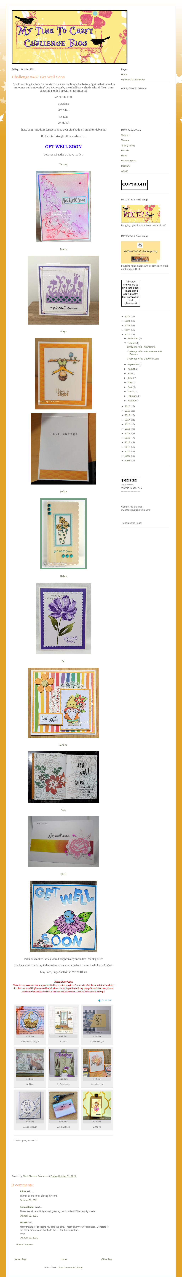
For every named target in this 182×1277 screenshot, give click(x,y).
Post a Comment (25, 1244)
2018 (128, 415)
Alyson (124, 171)
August (131, 369)
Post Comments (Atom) (70, 1267)
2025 (128, 316)
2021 (128, 334)
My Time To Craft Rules (133, 79)
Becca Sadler (27, 1207)
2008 (128, 460)
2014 (128, 433)
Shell (63, 874)
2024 (128, 321)
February (133, 396)
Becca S (125, 165)
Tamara (125, 140)
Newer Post (20, 1259)
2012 (128, 442)
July (130, 373)
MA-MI (23, 1222)
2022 (128, 330)
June (130, 378)
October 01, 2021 (29, 1200)
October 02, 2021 (29, 1237)
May (130, 382)
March (131, 391)
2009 (128, 456)
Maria (124, 155)
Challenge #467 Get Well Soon (143, 358)
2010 (128, 451)
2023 (128, 325)
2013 (128, 438)
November (133, 338)
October (132, 343)
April (130, 387)
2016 (128, 424)
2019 (128, 410)
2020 (128, 406)
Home (64, 1259)
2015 (128, 428)
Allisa (23, 1191)
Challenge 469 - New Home (141, 347)
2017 (128, 420)
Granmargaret (128, 160)
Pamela (125, 150)
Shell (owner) (128, 145)
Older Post (106, 1259)
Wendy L (125, 135)
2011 (128, 447)
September (134, 364)
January (132, 400)
